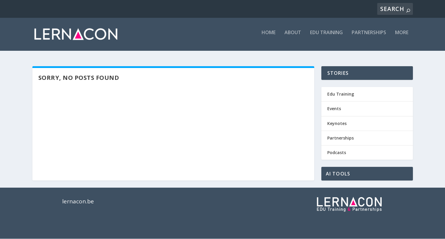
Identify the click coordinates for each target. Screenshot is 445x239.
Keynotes (337, 123)
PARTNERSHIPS (369, 36)
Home (269, 36)
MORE (401, 36)
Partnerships (340, 138)
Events (334, 109)
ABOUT (292, 36)
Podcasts (336, 153)
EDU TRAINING (326, 36)
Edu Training (340, 94)
